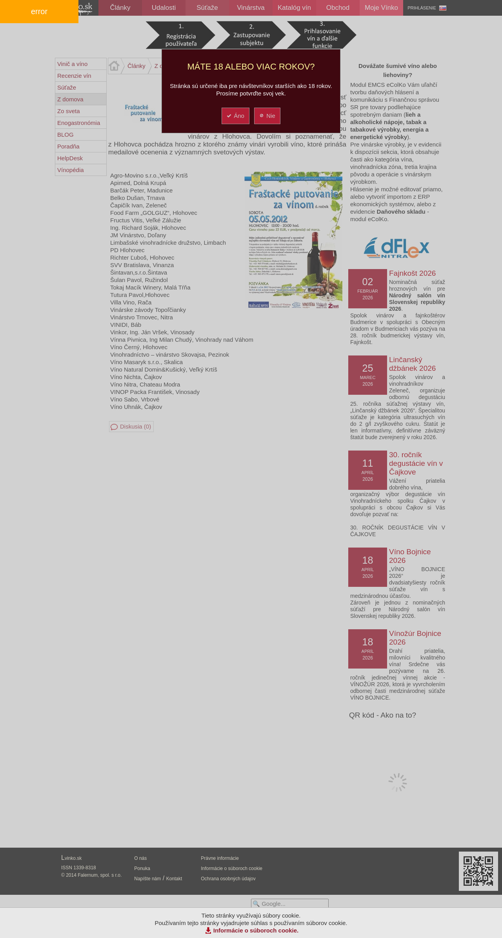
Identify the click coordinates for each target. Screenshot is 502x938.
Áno (235, 115)
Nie (266, 115)
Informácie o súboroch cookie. (256, 930)
